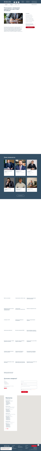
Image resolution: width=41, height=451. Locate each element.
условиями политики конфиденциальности (5, 449)
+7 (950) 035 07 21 (8, 417)
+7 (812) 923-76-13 (8, 425)
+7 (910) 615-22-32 (29, 174)
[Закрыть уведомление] (11, 447)
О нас (26, 446)
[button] (30, 27)
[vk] (4, 388)
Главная (12, 446)
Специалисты (26, 447)
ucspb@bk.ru (5, 381)
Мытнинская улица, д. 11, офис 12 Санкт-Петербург (34, 2)
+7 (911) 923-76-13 (6, 383)
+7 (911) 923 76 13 (8, 410)
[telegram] (5, 388)
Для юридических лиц (20, 447)
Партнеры (26, 448)
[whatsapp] (6, 388)
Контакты (13, 447)
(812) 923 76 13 (8, 418)
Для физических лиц (20, 446)
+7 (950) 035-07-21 (8, 424)
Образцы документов (14, 448)
